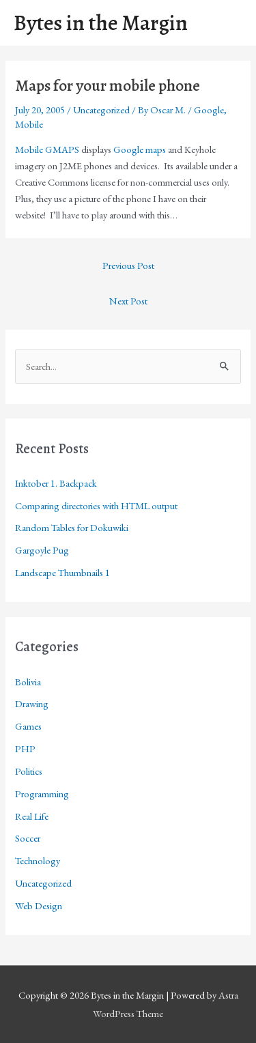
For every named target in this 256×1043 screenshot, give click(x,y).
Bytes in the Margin (101, 23)
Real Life (31, 816)
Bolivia (28, 681)
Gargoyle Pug (42, 549)
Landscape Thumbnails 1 (62, 572)
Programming (42, 793)
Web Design (38, 905)
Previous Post (128, 265)
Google (209, 109)
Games (28, 725)
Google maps (139, 149)
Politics (28, 771)
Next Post (128, 300)
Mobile (29, 123)
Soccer (27, 837)
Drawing (31, 703)
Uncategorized (101, 109)
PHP (25, 748)
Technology (37, 860)
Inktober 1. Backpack (56, 482)
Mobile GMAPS (47, 149)
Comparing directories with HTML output (96, 505)
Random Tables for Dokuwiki (71, 527)
